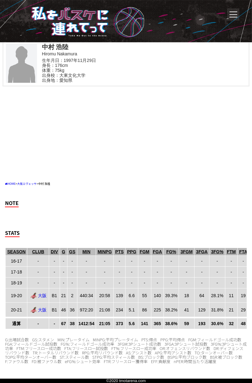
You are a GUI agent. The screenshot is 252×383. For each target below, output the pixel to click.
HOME (11, 183)
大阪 (42, 295)
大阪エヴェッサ (27, 183)
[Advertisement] (126, 133)
